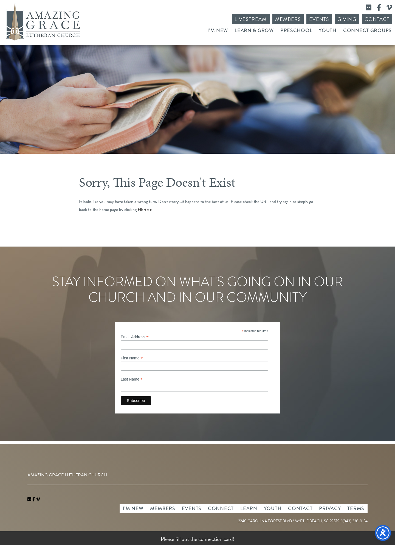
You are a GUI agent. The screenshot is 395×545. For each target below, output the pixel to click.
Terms (355, 508)
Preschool (296, 30)
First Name (132, 358)
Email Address (135, 337)
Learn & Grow (254, 30)
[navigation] (38, 499)
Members (288, 19)
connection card (215, 539)
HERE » (145, 209)
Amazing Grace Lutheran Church (42, 22)
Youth (328, 30)
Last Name (132, 379)
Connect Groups (367, 30)
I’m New (217, 30)
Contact (377, 19)
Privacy (330, 508)
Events (319, 19)
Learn (248, 508)
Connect (221, 508)
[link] (29, 499)
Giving (346, 19)
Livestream (251, 19)
